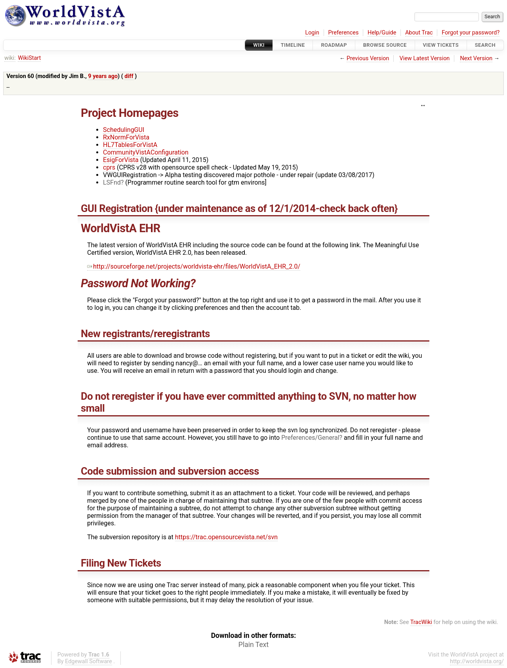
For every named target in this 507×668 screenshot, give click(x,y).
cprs (109, 167)
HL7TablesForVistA (130, 145)
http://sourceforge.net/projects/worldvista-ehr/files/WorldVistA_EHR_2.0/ (193, 266)
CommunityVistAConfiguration (146, 152)
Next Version (476, 58)
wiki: (10, 58)
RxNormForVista (126, 137)
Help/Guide (382, 32)
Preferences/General (310, 437)
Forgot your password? (470, 32)
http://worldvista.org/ (477, 661)
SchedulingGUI (123, 130)
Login (312, 32)
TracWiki (421, 622)
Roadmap (334, 45)
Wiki (259, 45)
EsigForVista (121, 160)
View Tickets (441, 45)
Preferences (343, 32)
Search (485, 45)
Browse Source (385, 45)
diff (128, 76)
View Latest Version (425, 58)
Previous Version (368, 58)
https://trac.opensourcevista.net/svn (226, 537)
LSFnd (112, 182)
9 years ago (103, 76)
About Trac (419, 32)
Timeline (293, 45)
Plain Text (253, 645)
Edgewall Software (88, 661)
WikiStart (29, 58)
